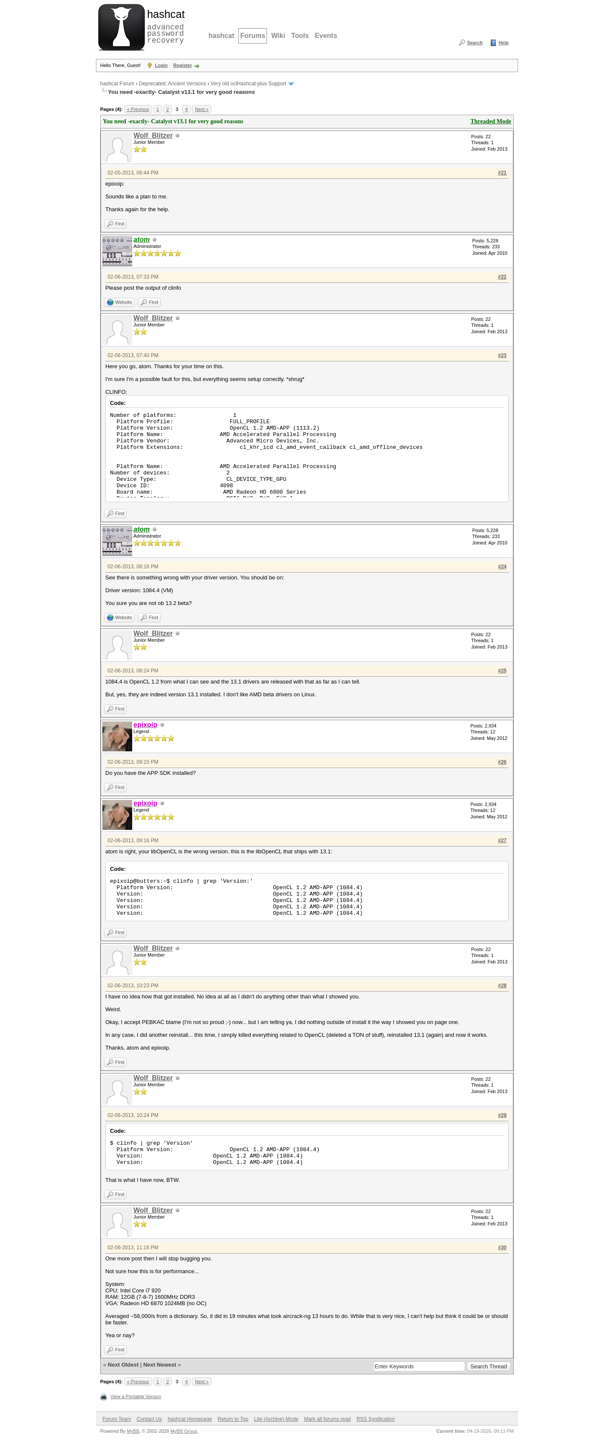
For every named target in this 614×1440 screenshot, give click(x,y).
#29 (502, 1115)
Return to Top (233, 1419)
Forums (252, 35)
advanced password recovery (164, 26)
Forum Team (116, 1419)
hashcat (221, 35)
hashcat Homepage (190, 1419)
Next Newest (159, 1364)
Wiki (278, 35)
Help (503, 42)
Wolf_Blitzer (153, 135)
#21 (502, 173)
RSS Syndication (375, 1419)
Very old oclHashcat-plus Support (248, 84)
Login (161, 65)
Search (475, 42)
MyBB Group (184, 1431)
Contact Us (149, 1419)
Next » (202, 109)
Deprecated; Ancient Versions (172, 84)
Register (182, 65)
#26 (502, 762)
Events (326, 35)
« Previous (138, 109)
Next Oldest (123, 1364)
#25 (502, 671)
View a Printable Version (135, 1396)
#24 (502, 567)
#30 (502, 1248)
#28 (502, 986)
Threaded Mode (490, 121)
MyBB (133, 1431)
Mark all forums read (327, 1419)
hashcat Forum (117, 84)
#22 (502, 277)
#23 (502, 355)
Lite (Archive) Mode (276, 1419)
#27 (502, 841)
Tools (300, 35)
